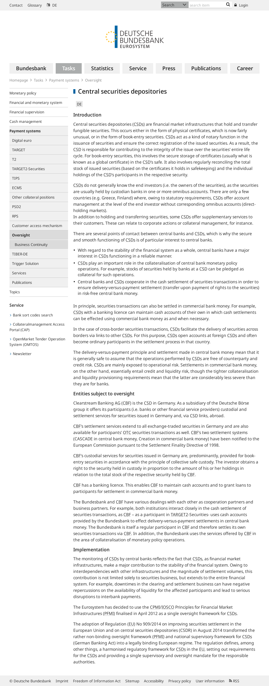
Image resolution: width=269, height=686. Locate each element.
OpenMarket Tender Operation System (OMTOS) (37, 341)
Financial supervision (26, 111)
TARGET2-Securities (28, 168)
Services (19, 272)
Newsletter (21, 353)
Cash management (25, 121)
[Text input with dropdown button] (210, 5)
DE (52, 5)
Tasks (38, 80)
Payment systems (64, 80)
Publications (22, 282)
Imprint (62, 680)
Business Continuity (31, 244)
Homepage (18, 80)
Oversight (93, 80)
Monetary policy (22, 92)
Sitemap (132, 680)
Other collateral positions (33, 197)
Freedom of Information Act (97, 680)
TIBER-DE (20, 253)
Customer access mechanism (37, 225)
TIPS (16, 178)
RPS (15, 216)
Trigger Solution (25, 263)
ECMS (17, 187)
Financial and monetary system (35, 102)
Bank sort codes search (31, 314)
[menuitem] (31, 68)
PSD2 (16, 206)
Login (241, 5)
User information (210, 680)
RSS (234, 680)
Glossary (35, 5)
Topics (14, 291)
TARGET (18, 149)
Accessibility (154, 680)
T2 (14, 159)
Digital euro (22, 140)
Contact (16, 5)
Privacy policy (179, 680)
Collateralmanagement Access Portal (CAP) (37, 327)
